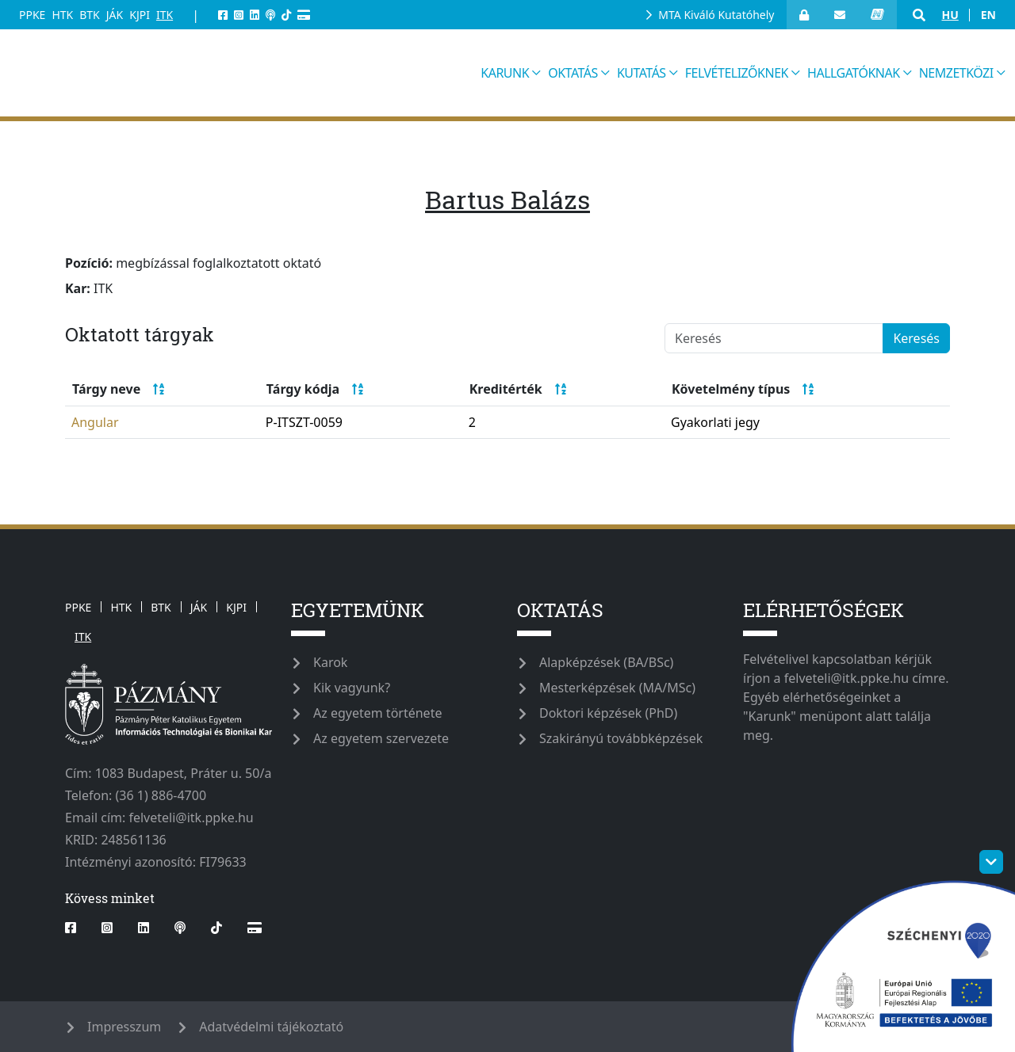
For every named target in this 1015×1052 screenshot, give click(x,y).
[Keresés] (774, 338)
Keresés (916, 338)
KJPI (139, 14)
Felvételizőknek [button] (736, 73)
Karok (330, 662)
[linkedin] (254, 14)
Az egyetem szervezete (381, 738)
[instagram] (238, 14)
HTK (62, 14)
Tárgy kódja (314, 388)
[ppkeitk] (244, 72)
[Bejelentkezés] (804, 14)
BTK (89, 14)
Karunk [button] (505, 73)
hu (949, 14)
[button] (919, 15)
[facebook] (223, 14)
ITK (164, 14)
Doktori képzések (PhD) (608, 713)
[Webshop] (303, 14)
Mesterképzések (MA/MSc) (617, 687)
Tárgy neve (118, 388)
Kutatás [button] (641, 73)
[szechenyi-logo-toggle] (991, 862)
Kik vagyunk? (351, 687)
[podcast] (270, 14)
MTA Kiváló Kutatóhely (716, 14)
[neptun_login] (877, 14)
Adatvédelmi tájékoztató (271, 1026)
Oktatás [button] (573, 73)
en (988, 14)
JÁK (114, 14)
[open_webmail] (840, 14)
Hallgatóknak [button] (853, 73)
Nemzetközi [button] (956, 73)
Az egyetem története (377, 713)
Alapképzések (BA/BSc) (606, 662)
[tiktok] (286, 14)
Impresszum (124, 1026)
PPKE (32, 14)
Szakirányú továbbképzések (621, 738)
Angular (95, 422)
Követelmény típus (743, 388)
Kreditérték (517, 388)
